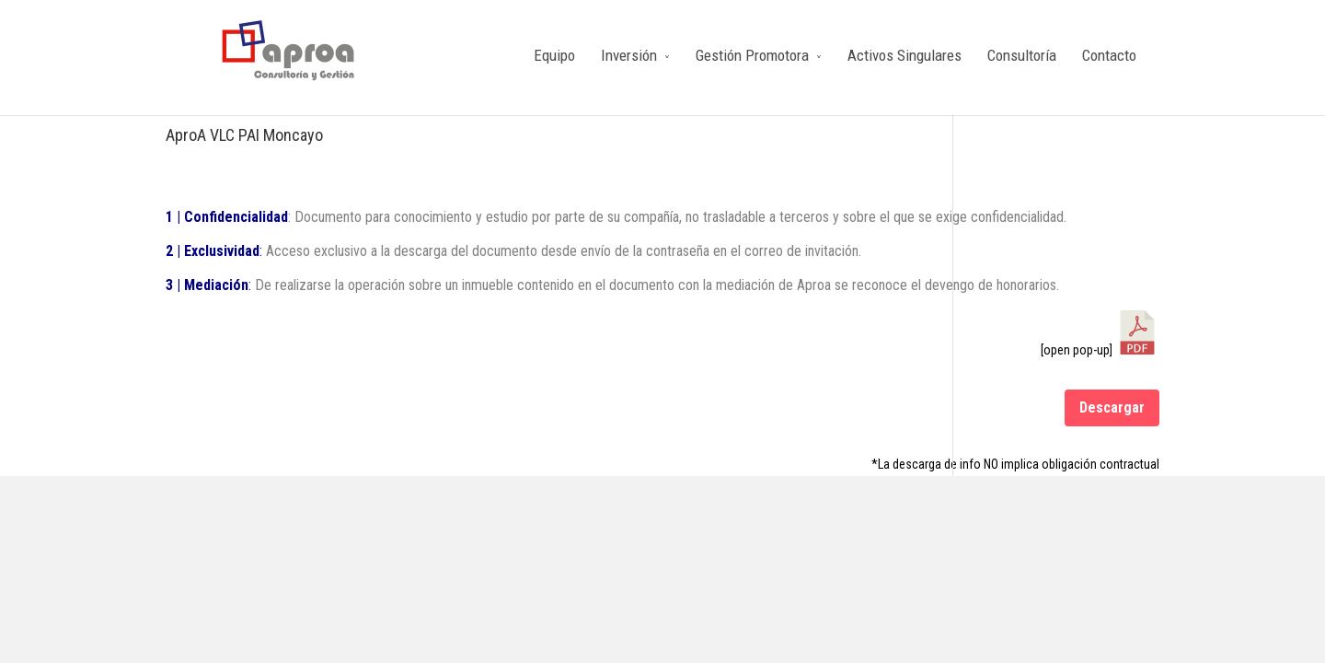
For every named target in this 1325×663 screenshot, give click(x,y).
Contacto (1109, 55)
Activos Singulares (904, 55)
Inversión (629, 55)
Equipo (554, 55)
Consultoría (1021, 55)
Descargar (1112, 407)
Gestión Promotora (752, 55)
